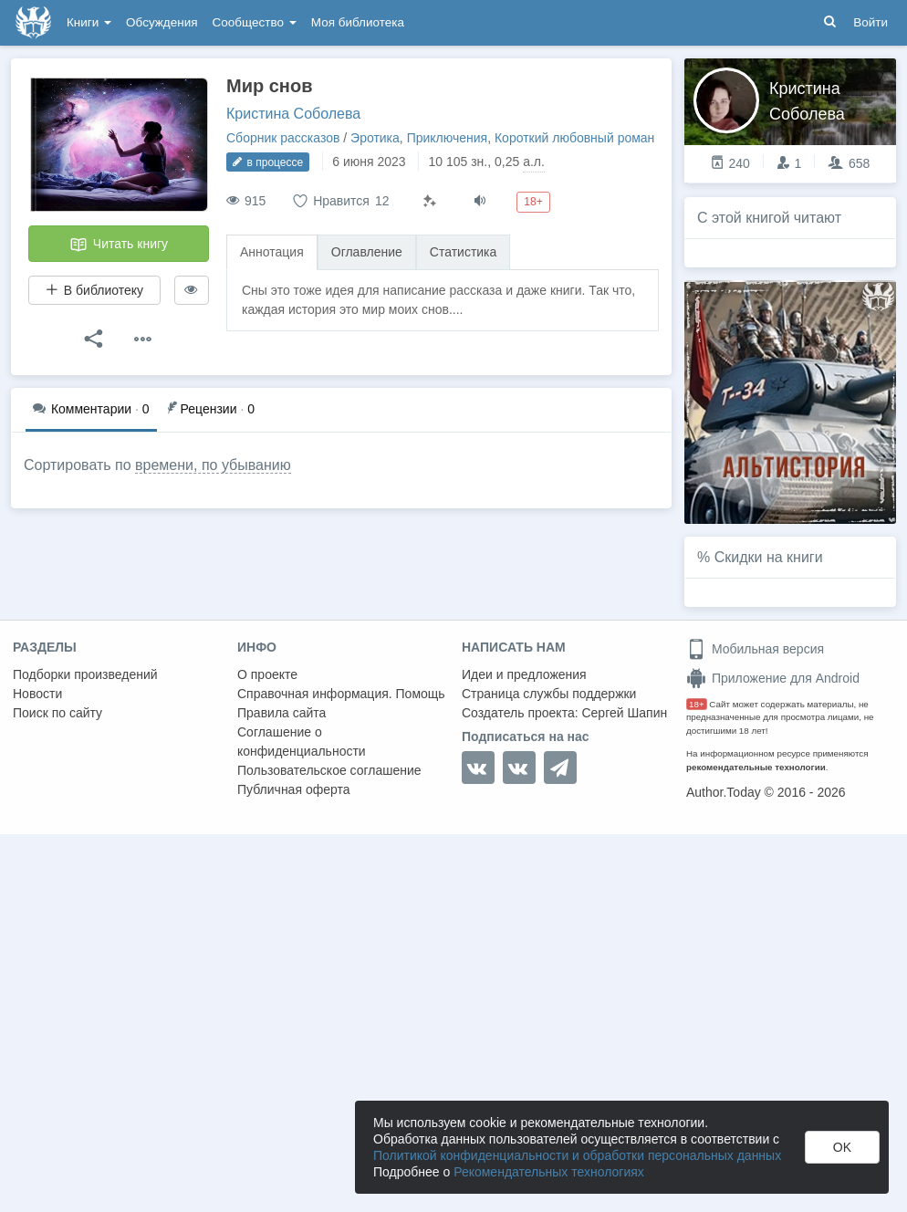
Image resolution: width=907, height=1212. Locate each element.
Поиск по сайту (57, 712)
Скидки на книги (768, 557)
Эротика (375, 138)
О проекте (267, 674)
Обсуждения (161, 22)
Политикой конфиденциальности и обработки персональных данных (577, 1155)
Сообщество (255, 22)
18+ (696, 704)
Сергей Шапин (624, 712)
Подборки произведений (85, 674)
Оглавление (366, 252)
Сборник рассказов (282, 138)
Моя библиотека (357, 22)
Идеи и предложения (524, 674)
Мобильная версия (755, 649)
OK (842, 1147)
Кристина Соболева (293, 113)
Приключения (447, 138)
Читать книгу (118, 244)
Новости (37, 693)
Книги (89, 22)
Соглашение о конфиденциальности (301, 741)
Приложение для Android (773, 678)
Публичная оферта (293, 789)
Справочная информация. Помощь (341, 693)
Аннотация (272, 252)
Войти (870, 22)
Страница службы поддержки (549, 693)
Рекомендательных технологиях (549, 1172)
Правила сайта (281, 712)
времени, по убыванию (213, 465)
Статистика (463, 252)
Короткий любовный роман (574, 138)
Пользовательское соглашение (329, 770)
